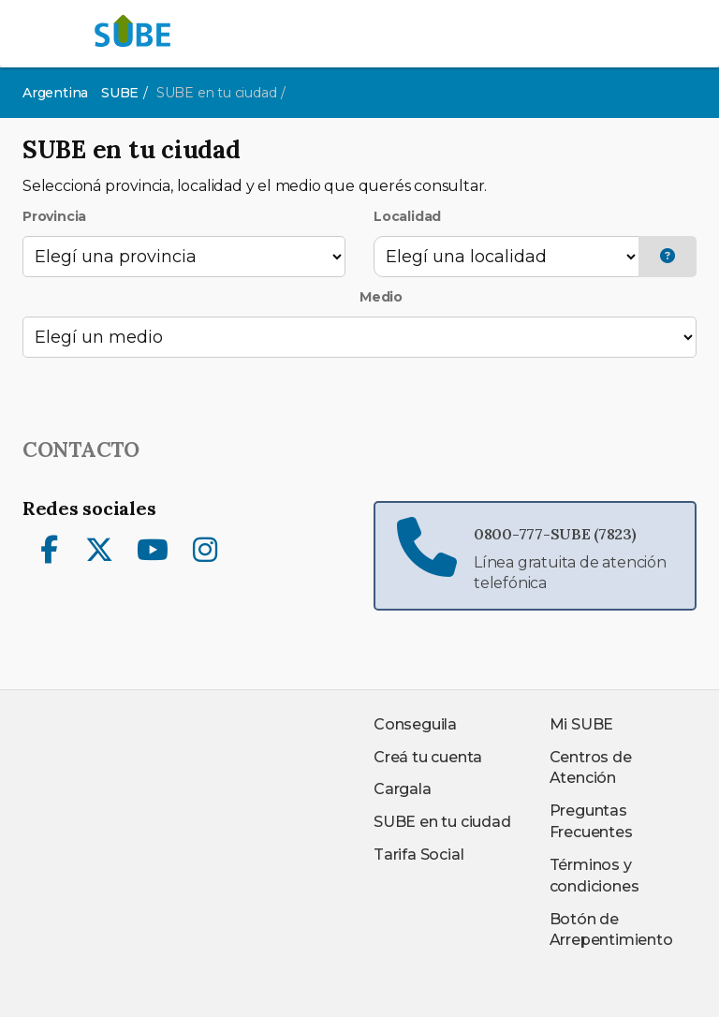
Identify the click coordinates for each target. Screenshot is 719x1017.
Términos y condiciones (594, 875)
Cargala (403, 789)
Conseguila (415, 724)
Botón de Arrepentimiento (611, 930)
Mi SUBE (582, 724)
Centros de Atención (591, 768)
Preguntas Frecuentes (591, 821)
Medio (381, 296)
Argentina (55, 92)
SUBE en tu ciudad (442, 822)
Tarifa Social (418, 854)
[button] (667, 257)
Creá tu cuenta (428, 757)
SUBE (120, 92)
